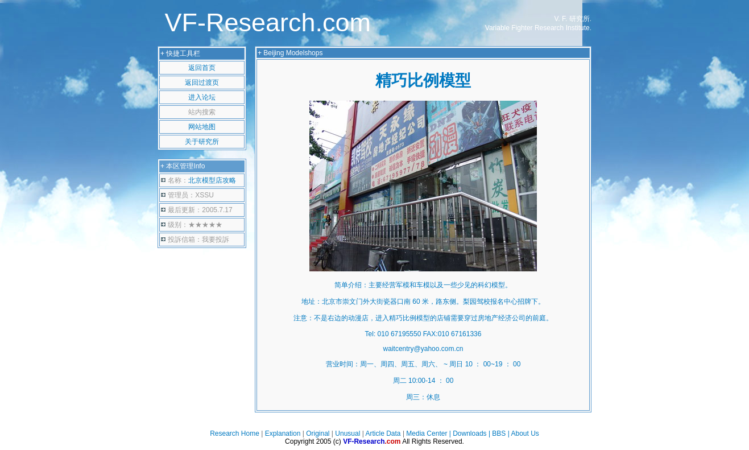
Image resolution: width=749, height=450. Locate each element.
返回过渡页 (202, 82)
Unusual (347, 433)
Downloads (469, 433)
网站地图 (202, 127)
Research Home (234, 433)
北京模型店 (212, 180)
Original (317, 433)
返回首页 (202, 68)
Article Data (383, 433)
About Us (525, 433)
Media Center (426, 433)
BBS (499, 433)
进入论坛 (202, 97)
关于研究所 (202, 142)
